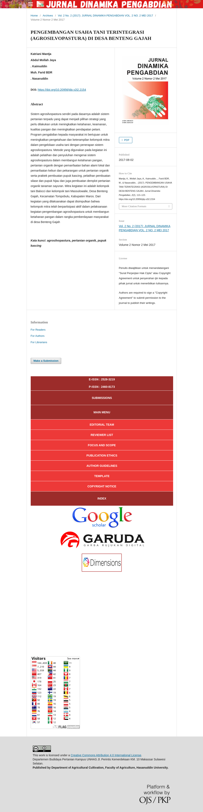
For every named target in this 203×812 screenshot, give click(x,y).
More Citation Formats (134, 206)
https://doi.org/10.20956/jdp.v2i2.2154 (62, 89)
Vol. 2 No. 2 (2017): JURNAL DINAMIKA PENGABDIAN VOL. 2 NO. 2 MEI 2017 (105, 15)
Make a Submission (46, 360)
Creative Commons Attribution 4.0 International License (106, 755)
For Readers (38, 329)
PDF (126, 140)
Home (34, 15)
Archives (48, 15)
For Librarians (39, 342)
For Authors (38, 335)
